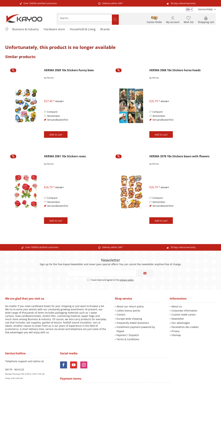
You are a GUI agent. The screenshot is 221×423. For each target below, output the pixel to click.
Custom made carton (183, 314)
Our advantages (180, 322)
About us (176, 306)
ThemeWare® (134, 416)
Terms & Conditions (128, 339)
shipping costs (103, 400)
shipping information (163, 403)
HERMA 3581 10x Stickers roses (65, 156)
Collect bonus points (128, 310)
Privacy (175, 331)
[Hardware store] (54, 29)
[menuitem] (206, 9)
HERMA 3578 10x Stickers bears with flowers (179, 156)
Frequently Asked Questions (133, 322)
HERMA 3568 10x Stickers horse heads (175, 70)
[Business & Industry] (25, 29)
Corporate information (184, 310)
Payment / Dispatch (128, 335)
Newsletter (177, 318)
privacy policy (127, 279)
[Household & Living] (82, 29)
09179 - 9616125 (14, 369)
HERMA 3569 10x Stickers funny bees (69, 70)
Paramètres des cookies (185, 327)
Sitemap (176, 335)
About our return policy (130, 306)
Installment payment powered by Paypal (136, 329)
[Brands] (105, 29)
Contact (121, 314)
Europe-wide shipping (129, 318)
